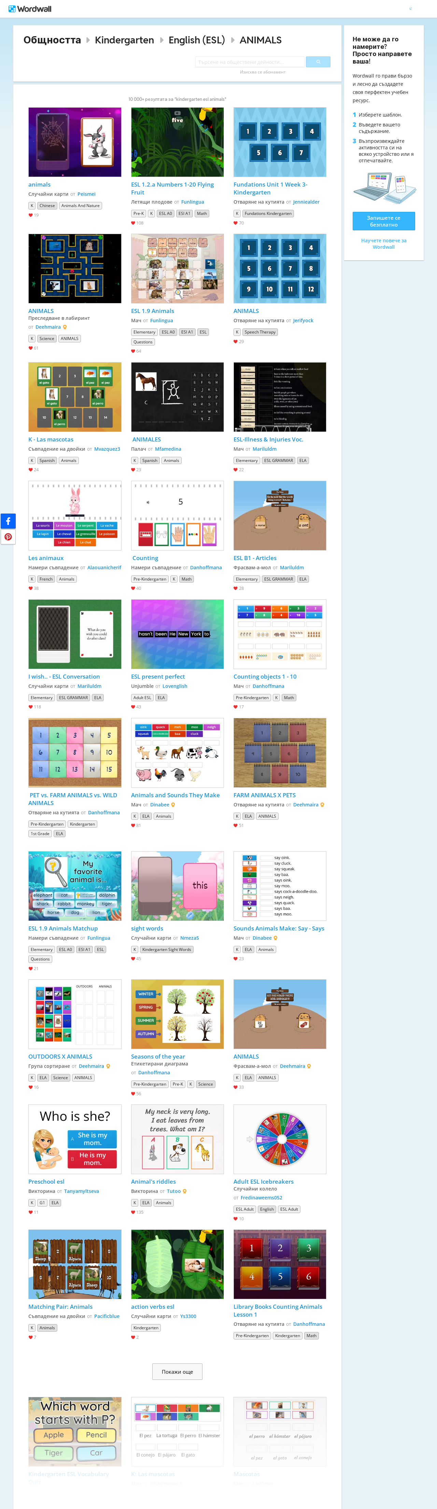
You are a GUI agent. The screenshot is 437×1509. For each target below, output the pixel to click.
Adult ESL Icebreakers (264, 1181)
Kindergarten (124, 39)
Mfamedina (168, 449)
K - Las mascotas (50, 439)
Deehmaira (48, 327)
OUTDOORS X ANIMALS (60, 1056)
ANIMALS (261, 39)
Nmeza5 (189, 938)
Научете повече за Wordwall (384, 243)
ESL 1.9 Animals (152, 311)
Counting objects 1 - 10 (265, 676)
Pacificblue (106, 1316)
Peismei (86, 194)
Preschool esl (46, 1181)
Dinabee (159, 804)
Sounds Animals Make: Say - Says (279, 928)
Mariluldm (265, 449)
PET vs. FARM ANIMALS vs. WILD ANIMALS (73, 799)
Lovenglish (175, 686)
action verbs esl (152, 1306)
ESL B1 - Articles (255, 558)
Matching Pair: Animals (60, 1306)
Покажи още (177, 1371)
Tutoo (174, 1191)
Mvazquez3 (107, 449)
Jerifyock (303, 320)
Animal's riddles (153, 1181)
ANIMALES (146, 439)
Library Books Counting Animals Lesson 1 (279, 1310)
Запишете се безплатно (383, 221)
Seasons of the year (158, 1056)
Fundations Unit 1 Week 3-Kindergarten (270, 188)
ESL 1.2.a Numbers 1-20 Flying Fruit (173, 188)
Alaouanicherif (104, 567)
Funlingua (192, 202)
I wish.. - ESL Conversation (64, 676)
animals (39, 184)
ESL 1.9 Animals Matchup (63, 928)
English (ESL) (197, 39)
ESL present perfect (158, 676)
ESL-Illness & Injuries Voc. (269, 439)
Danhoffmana (206, 567)
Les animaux (46, 558)
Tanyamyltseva (81, 1191)
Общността (52, 39)
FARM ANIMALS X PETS (265, 795)
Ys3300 (188, 1316)
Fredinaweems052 (261, 1197)
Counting (145, 558)
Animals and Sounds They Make (175, 795)
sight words (147, 928)
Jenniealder (306, 202)
